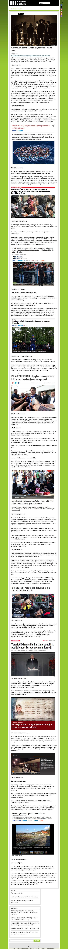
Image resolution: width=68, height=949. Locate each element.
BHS (62, 1)
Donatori (32, 948)
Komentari (14, 9)
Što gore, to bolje (16, 893)
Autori (20, 9)
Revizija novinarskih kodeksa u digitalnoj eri (25, 929)
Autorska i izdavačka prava (23, 948)
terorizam (38, 55)
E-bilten (37, 948)
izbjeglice (21, 55)
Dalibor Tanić (14, 53)
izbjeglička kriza (15, 55)
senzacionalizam (46, 55)
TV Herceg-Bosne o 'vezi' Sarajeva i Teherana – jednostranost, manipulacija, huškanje (24, 912)
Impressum (43, 948)
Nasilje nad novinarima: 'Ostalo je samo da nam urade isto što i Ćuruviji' (24, 919)
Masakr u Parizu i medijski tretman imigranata (22, 901)
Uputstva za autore (51, 948)
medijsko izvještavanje (30, 55)
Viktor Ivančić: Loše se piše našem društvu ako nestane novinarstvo (24, 933)
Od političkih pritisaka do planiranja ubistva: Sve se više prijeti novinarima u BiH (25, 924)
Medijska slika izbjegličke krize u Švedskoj (24, 897)
